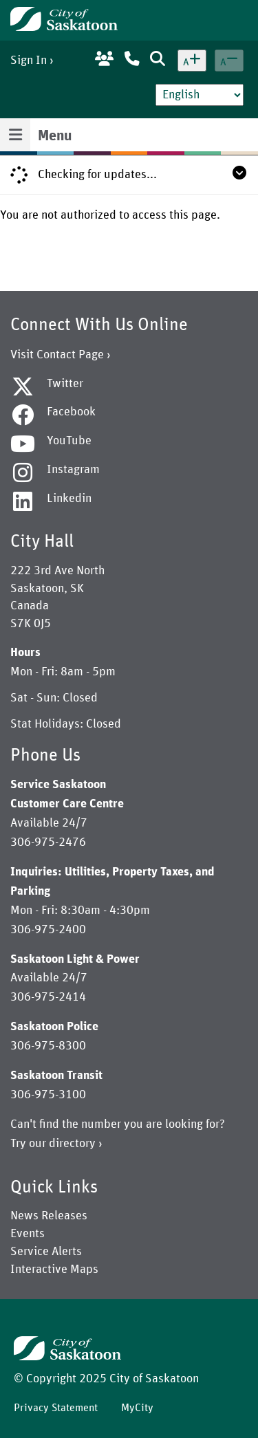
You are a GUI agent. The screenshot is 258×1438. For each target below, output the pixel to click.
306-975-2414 (48, 997)
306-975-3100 (48, 1095)
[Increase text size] (192, 61)
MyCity (137, 1407)
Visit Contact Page (57, 355)
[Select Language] (199, 95)
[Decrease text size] (229, 61)
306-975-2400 (48, 930)
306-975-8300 (48, 1046)
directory (72, 1143)
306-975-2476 (48, 842)
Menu (55, 136)
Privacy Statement (56, 1407)
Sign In (28, 60)
